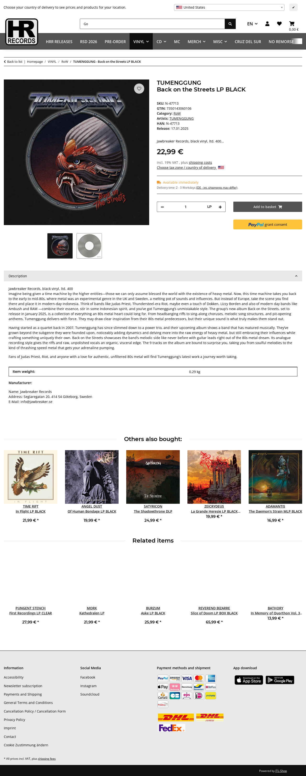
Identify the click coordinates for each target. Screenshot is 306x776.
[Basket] (293, 24)
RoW (177, 113)
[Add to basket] (7, 76)
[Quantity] (185, 207)
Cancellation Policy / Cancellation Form (35, 711)
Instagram (88, 686)
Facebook (87, 677)
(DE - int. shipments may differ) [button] (216, 188)
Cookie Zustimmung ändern (26, 745)
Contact (10, 736)
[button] (267, 24)
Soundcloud (89, 694)
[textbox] (229, 7)
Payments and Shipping (23, 694)
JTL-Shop (281, 771)
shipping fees (47, 759)
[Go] (152, 24)
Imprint (10, 728)
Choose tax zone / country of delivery (190, 167)
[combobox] (229, 7)
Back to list (14, 61)
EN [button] (250, 24)
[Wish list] (279, 24)
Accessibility (13, 677)
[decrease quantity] (162, 207)
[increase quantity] (220, 207)
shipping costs (200, 162)
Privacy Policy (14, 719)
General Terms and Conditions (28, 702)
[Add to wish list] (139, 88)
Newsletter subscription (23, 686)
